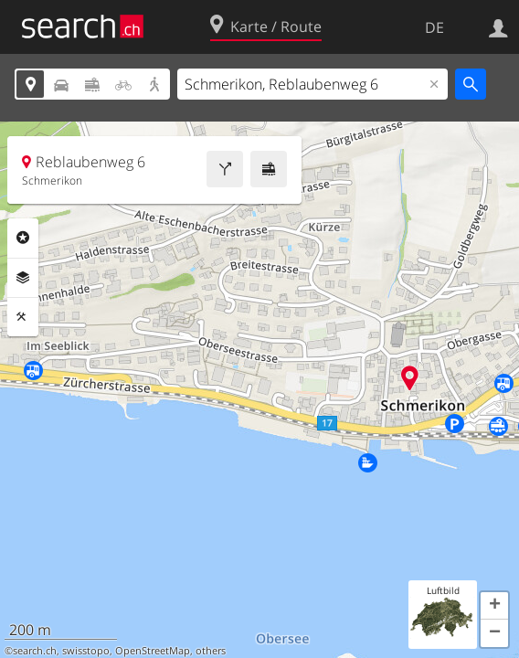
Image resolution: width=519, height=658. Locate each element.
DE (434, 27)
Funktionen (22, 317)
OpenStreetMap (152, 650)
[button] (494, 606)
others (211, 650)
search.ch (35, 650)
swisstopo (86, 650)
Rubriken (22, 237)
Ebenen (22, 278)
